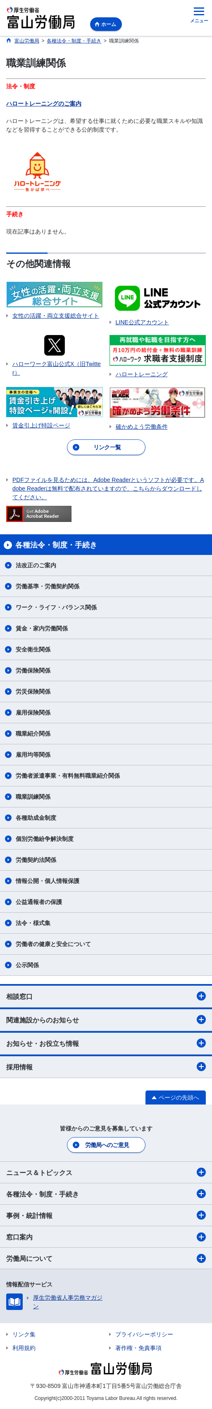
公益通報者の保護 (39, 902)
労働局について (106, 1258)
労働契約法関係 (36, 860)
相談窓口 (106, 996)
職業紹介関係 (33, 733)
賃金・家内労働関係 (42, 628)
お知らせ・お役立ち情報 (106, 1043)
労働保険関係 (33, 670)
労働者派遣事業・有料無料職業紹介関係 (68, 775)
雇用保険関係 (33, 712)
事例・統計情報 (106, 1215)
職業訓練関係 (33, 796)
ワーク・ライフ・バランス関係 (56, 607)
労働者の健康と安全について (53, 944)
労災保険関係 (33, 691)
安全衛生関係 (33, 649)
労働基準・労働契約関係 (47, 586)
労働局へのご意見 (107, 1145)
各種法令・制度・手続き (106, 1193)
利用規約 (24, 1348)
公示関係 (27, 965)
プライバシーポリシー (144, 1334)
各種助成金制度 (36, 817)
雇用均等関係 (33, 754)
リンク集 (24, 1334)
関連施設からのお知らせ (106, 1019)
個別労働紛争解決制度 (45, 838)
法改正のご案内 (36, 565)
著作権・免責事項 (138, 1348)
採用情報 (106, 1066)
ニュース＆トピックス (106, 1172)
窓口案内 (106, 1236)
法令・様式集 (33, 923)
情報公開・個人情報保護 (47, 881)
